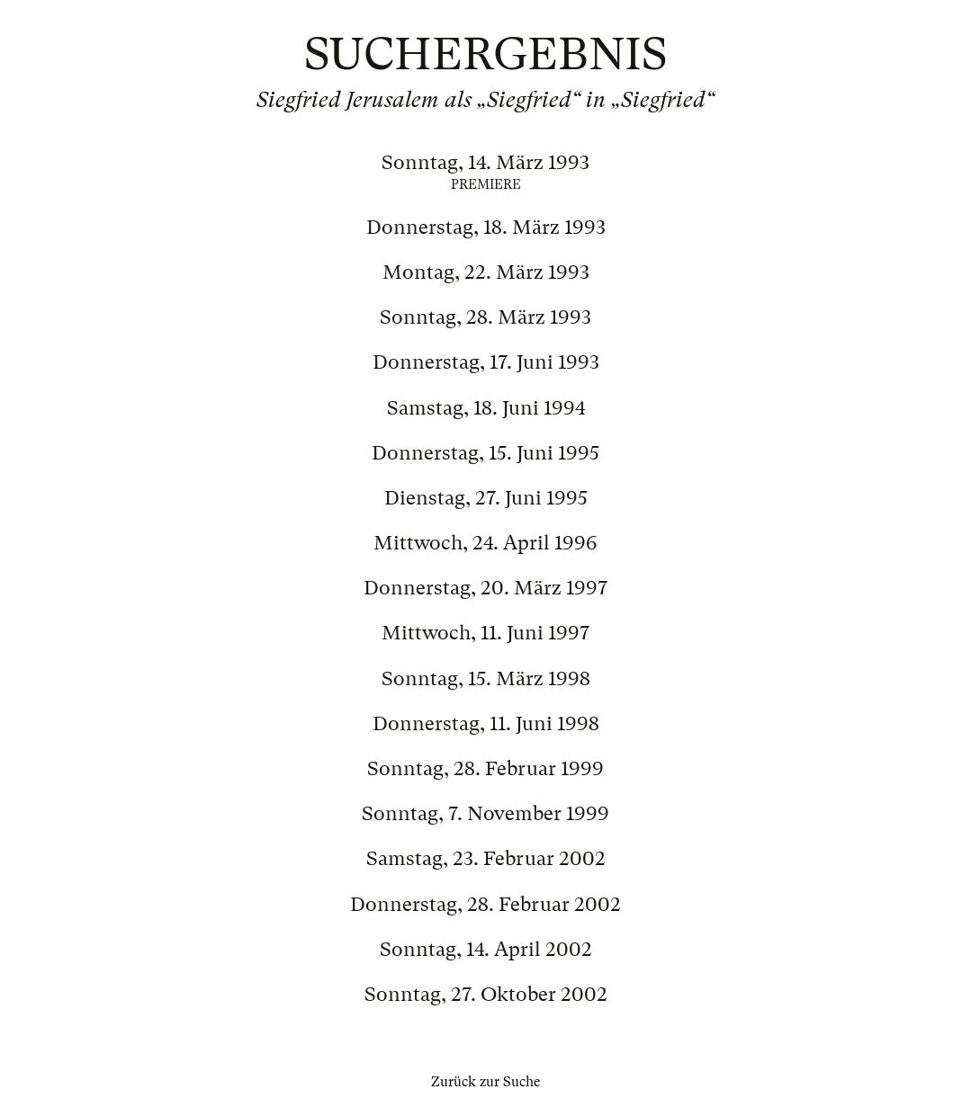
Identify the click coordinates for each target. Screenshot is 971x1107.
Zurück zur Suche (485, 1082)
